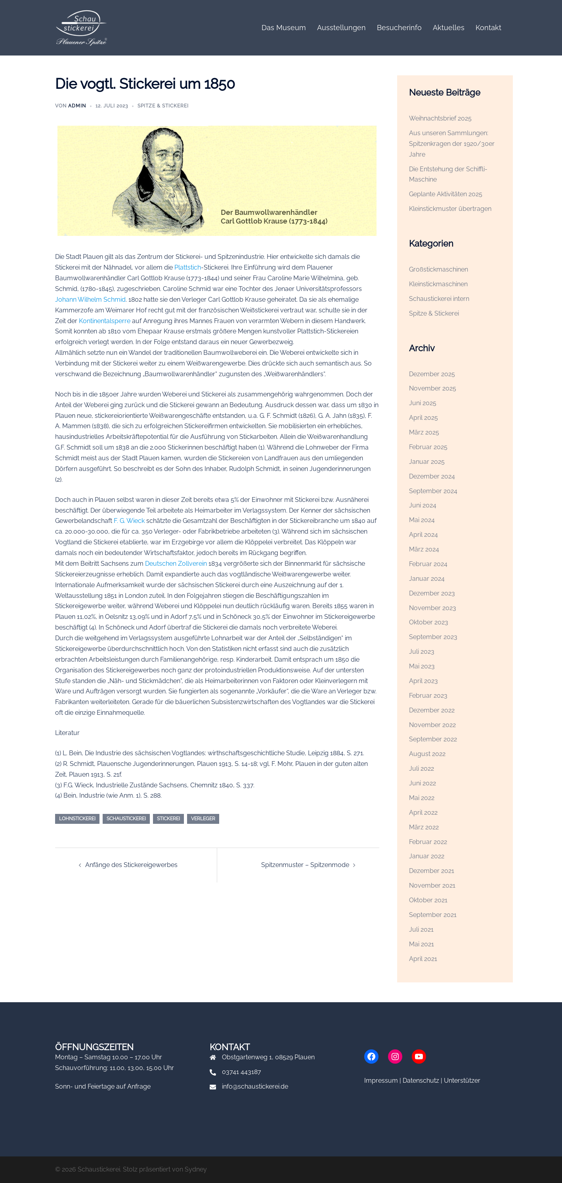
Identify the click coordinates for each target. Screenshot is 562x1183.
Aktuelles (449, 27)
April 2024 (423, 534)
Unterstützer (462, 1080)
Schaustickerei (126, 818)
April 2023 (423, 681)
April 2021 (423, 959)
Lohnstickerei (77, 818)
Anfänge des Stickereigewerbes (131, 865)
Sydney (196, 1169)
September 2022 (433, 739)
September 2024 (433, 491)
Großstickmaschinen (438, 269)
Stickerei (168, 818)
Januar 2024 (427, 578)
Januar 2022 (426, 856)
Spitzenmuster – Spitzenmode (305, 865)
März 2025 (424, 432)
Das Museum (284, 27)
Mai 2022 (421, 798)
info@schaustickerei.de (255, 1086)
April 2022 (423, 812)
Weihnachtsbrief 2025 (440, 118)
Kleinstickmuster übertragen (450, 208)
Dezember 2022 (432, 710)
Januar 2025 (427, 461)
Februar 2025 (428, 447)
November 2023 (432, 608)
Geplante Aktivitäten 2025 (445, 194)
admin (77, 106)
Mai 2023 (422, 666)
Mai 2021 (421, 944)
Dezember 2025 (432, 374)
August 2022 (427, 754)
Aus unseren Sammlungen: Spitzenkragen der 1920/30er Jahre (452, 143)
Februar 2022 (428, 842)
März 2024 (424, 549)
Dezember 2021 (431, 871)
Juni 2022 (422, 783)
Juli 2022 (421, 768)
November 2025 (432, 388)
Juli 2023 (421, 651)
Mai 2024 (422, 520)
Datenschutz (421, 1080)
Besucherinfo (399, 27)
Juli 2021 (421, 929)
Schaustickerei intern (439, 298)
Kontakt (488, 27)
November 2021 (432, 885)
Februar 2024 (428, 564)
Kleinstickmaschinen (438, 284)
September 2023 (433, 637)
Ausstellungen (341, 27)
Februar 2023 (428, 695)
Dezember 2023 (432, 593)
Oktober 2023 (428, 622)
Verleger (203, 818)
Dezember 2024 (432, 476)
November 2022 (432, 725)
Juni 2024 (422, 505)
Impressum (381, 1080)
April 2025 (423, 417)
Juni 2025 (422, 403)
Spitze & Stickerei (163, 106)
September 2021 (433, 915)
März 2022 (424, 827)
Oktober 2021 (428, 900)
